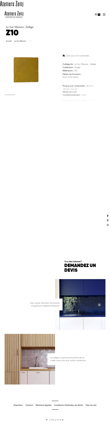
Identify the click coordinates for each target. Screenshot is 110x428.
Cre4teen (57, 420)
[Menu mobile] (103, 14)
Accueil (9, 43)
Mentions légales (43, 405)
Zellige (93, 64)
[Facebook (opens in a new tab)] (107, 216)
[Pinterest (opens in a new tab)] (107, 220)
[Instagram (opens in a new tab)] (107, 225)
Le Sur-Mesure (20, 43)
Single (77, 67)
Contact (29, 405)
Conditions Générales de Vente (68, 405)
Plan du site (91, 405)
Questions (18, 405)
